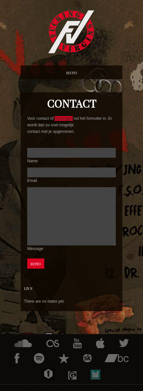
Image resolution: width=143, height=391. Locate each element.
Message (35, 248)
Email (32, 180)
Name (32, 161)
